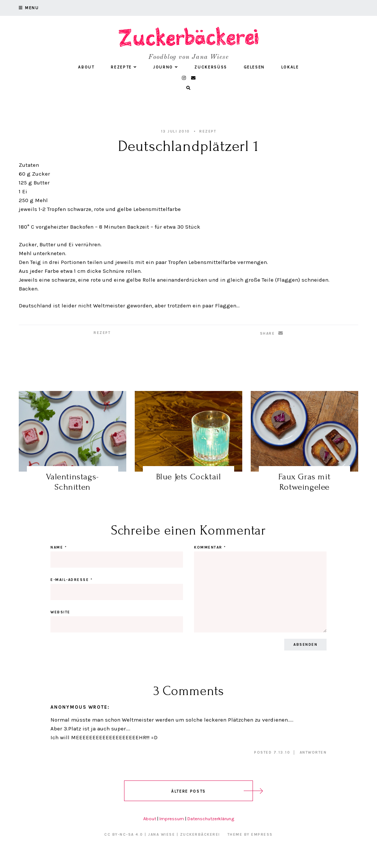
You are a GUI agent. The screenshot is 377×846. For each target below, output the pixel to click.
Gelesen (254, 67)
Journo (165, 67)
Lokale (290, 67)
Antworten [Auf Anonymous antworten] (313, 752)
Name (58, 547)
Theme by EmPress (250, 834)
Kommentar (210, 547)
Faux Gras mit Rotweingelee (304, 482)
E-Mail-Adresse (71, 580)
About (86, 67)
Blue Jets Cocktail (188, 477)
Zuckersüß (210, 67)
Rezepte (124, 67)
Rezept (207, 131)
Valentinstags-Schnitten (72, 482)
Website (60, 612)
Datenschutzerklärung (210, 818)
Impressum (171, 818)
